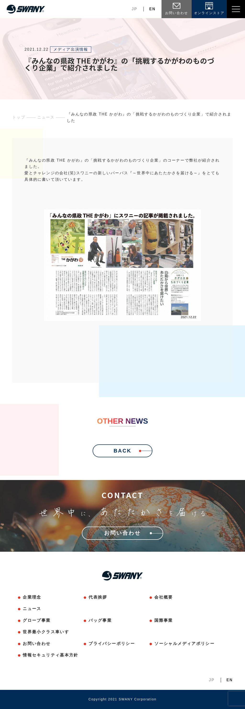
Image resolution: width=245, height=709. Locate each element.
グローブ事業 (36, 620)
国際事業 (163, 620)
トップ (18, 117)
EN (152, 9)
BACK (133, 451)
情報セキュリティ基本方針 (50, 655)
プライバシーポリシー (112, 643)
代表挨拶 (98, 597)
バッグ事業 (100, 620)
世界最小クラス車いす (46, 632)
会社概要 (163, 597)
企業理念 (32, 597)
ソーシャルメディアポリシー (184, 643)
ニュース (46, 117)
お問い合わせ (36, 643)
